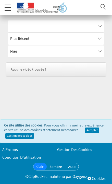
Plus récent (56, 38)
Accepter (92, 132)
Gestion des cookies (19, 137)
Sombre (56, 166)
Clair (40, 166)
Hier (56, 51)
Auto (72, 166)
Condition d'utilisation (21, 157)
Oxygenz (79, 176)
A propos (10, 150)
